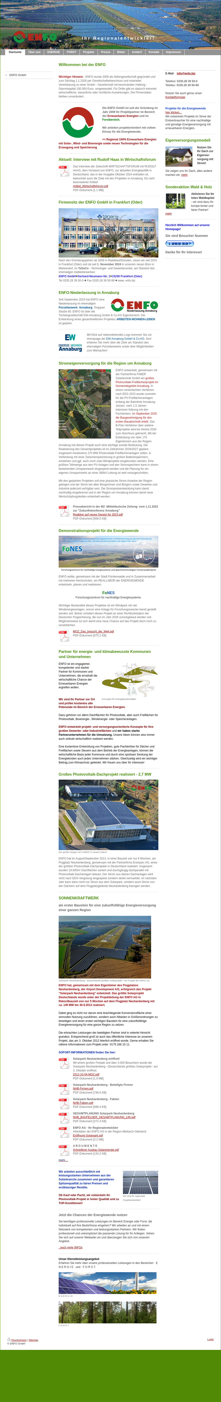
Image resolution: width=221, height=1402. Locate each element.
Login (210, 1339)
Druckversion (17, 1340)
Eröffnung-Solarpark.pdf (88, 1135)
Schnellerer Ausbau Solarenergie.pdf (96, 1150)
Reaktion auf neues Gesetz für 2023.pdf (98, 514)
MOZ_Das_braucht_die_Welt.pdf (93, 631)
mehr (184, 175)
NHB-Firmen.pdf (83, 1088)
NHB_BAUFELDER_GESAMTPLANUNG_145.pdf (104, 1117)
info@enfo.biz (186, 73)
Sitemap (33, 1340)
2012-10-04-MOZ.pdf (86, 1074)
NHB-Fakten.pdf (83, 1103)
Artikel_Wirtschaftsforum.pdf (90, 186)
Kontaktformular (175, 97)
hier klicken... (173, 112)
